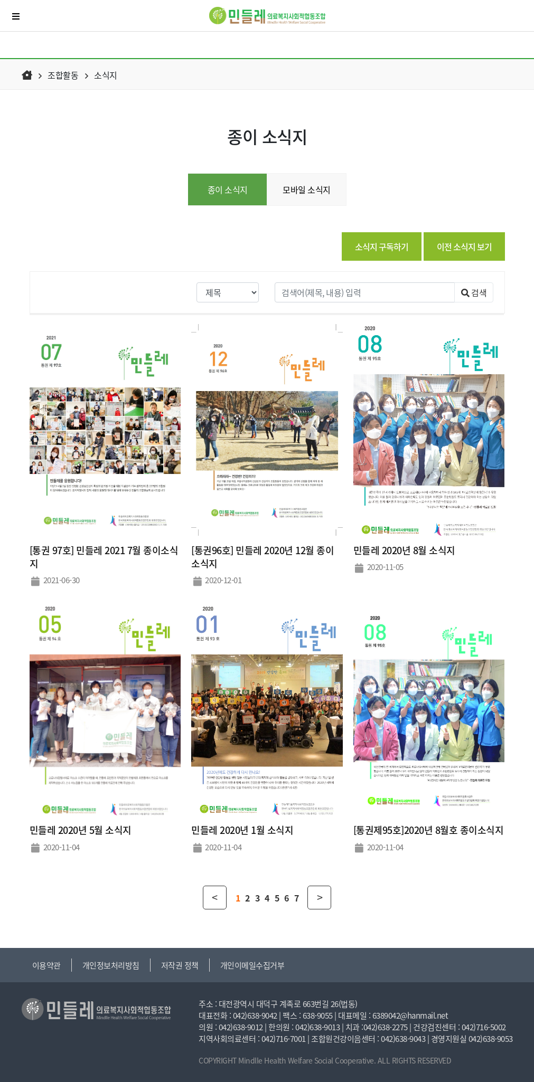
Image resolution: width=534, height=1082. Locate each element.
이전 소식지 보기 (464, 246)
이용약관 (46, 965)
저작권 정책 (180, 965)
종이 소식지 (228, 189)
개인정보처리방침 (110, 965)
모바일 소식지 (307, 189)
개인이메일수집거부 (252, 965)
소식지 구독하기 (381, 246)
